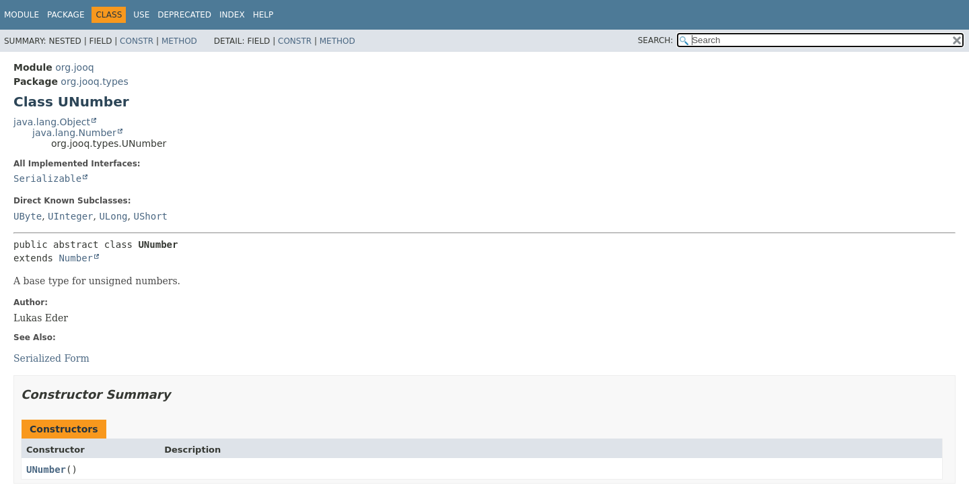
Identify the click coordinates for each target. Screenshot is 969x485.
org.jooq (74, 67)
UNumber (46, 469)
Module (21, 15)
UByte (27, 216)
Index (232, 15)
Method (179, 41)
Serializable (47, 178)
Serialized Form (51, 358)
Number (76, 258)
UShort (150, 216)
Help (263, 15)
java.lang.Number (74, 132)
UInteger (70, 216)
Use (141, 15)
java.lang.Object (51, 122)
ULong (113, 216)
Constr (136, 41)
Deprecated (184, 15)
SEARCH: (656, 40)
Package (65, 15)
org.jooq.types (94, 81)
